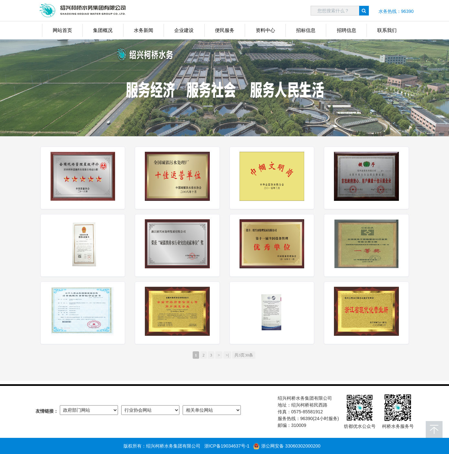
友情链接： (47, 411)
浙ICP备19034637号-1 (227, 446)
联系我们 (387, 30)
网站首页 (62, 30)
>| (227, 355)
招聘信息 (346, 30)
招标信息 (305, 30)
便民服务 (224, 30)
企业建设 (184, 30)
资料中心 (265, 30)
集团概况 (102, 30)
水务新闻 (143, 30)
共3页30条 (243, 355)
